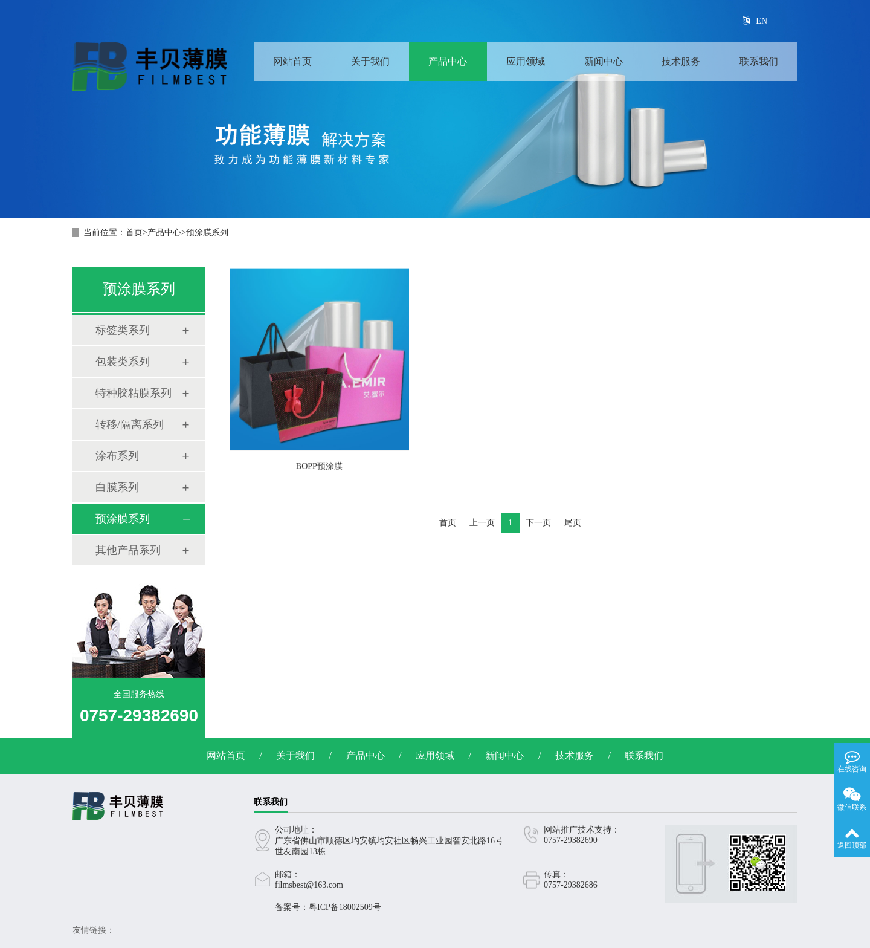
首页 (134, 232)
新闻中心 (603, 61)
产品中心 (447, 61)
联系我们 (759, 61)
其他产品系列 (128, 550)
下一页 (538, 522)
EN (755, 20)
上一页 (482, 522)
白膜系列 (117, 487)
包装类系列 (122, 362)
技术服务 (681, 61)
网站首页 (292, 61)
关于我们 (370, 61)
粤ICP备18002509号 (345, 907)
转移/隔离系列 (129, 424)
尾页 (572, 522)
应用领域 (525, 61)
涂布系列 (117, 456)
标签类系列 (122, 330)
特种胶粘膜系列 (133, 393)
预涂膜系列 (207, 232)
